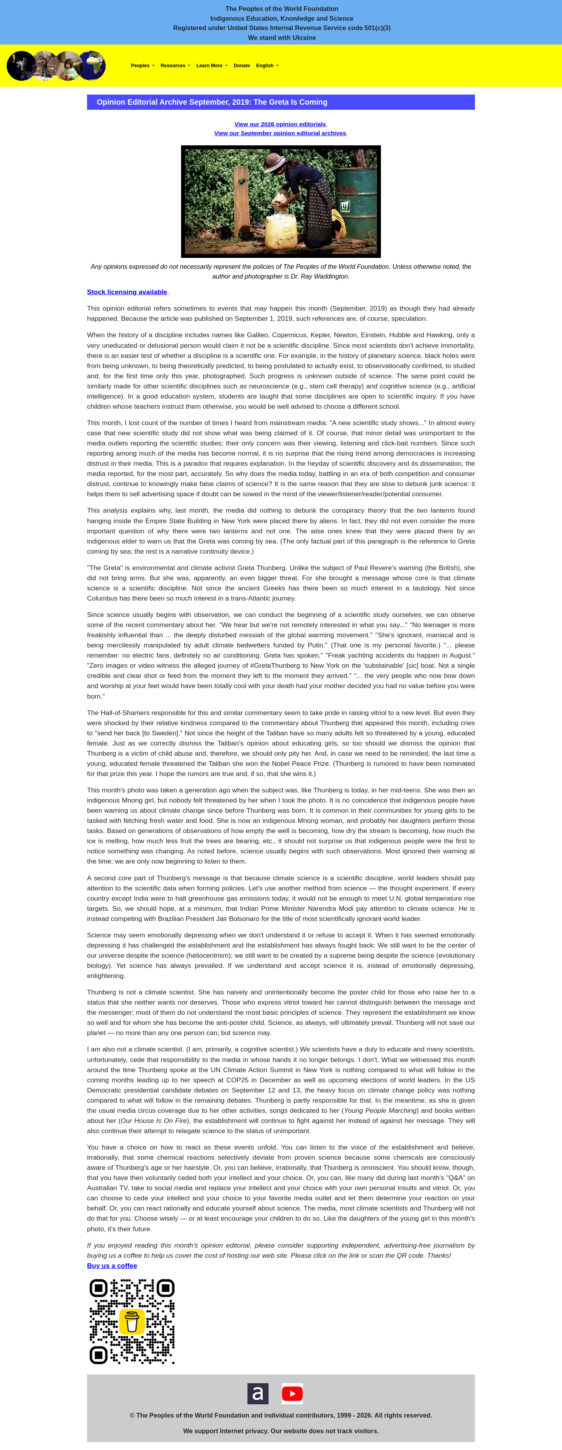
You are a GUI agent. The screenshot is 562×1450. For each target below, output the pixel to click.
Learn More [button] (210, 65)
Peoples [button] (141, 65)
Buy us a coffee (112, 1265)
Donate (242, 65)
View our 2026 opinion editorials (280, 124)
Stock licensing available (127, 292)
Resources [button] (174, 65)
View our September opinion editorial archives (280, 133)
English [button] (265, 65)
